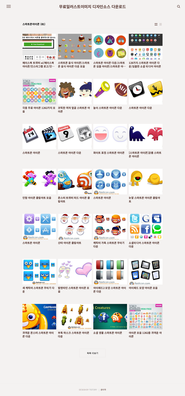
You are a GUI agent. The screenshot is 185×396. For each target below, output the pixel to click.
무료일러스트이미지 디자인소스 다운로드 (92, 6)
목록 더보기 (92, 353)
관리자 (103, 389)
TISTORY (93, 389)
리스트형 (161, 24)
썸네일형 (156, 24)
